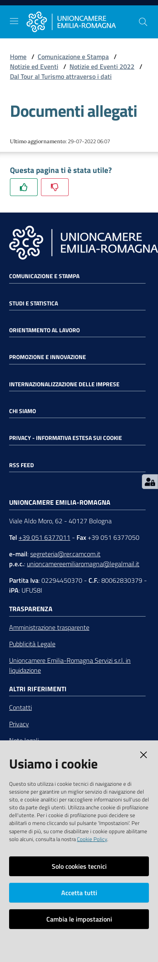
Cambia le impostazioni (79, 919)
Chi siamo (22, 411)
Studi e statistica (33, 303)
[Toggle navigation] (14, 21)
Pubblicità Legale (32, 644)
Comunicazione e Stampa (73, 56)
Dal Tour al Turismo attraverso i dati (61, 76)
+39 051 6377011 (44, 537)
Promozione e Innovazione (47, 357)
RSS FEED (21, 465)
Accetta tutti (79, 893)
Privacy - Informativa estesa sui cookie (65, 438)
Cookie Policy (92, 839)
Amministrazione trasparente (49, 627)
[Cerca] (143, 22)
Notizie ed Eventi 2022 (101, 66)
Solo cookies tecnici (79, 866)
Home (18, 56)
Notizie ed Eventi (34, 66)
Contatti (20, 707)
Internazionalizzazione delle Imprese (64, 384)
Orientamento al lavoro (44, 330)
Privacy (19, 724)
